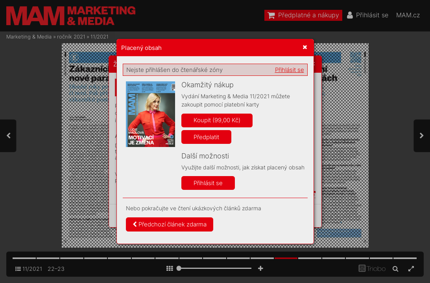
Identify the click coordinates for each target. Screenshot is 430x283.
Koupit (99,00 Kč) (217, 120)
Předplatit (206, 137)
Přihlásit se (289, 70)
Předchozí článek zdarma (170, 224)
